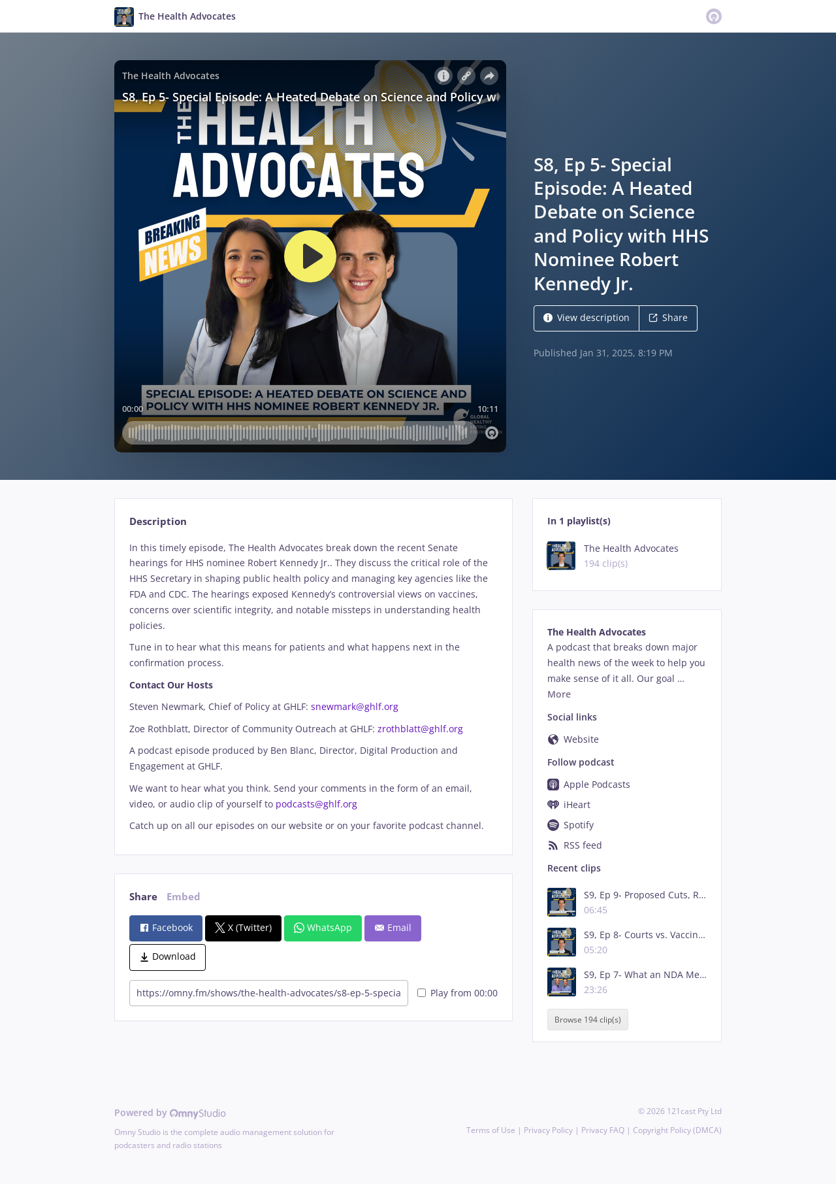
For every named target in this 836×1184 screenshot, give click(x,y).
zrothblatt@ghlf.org (420, 728)
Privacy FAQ (602, 1130)
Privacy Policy (548, 1130)
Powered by (170, 1112)
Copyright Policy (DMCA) (677, 1130)
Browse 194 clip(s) (588, 1019)
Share (668, 317)
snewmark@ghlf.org (354, 706)
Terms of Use (490, 1130)
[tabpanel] (313, 687)
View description (586, 317)
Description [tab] (158, 521)
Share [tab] (143, 897)
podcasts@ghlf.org (316, 804)
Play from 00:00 (457, 993)
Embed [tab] (184, 897)
